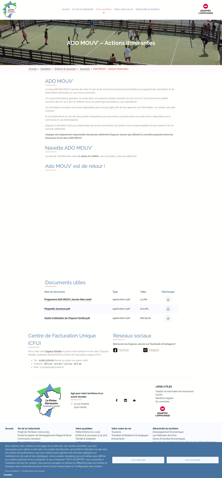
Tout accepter (192, 460)
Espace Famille (53, 351)
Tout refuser (138, 460)
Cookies (8, 474)
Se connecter (162, 401)
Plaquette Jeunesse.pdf (57, 308)
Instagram (154, 350)
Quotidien (45, 69)
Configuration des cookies (33, 471)
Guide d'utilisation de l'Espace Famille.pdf (67, 318)
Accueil (33, 69)
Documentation (12, 471)
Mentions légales (164, 398)
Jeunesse (85, 69)
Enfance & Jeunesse (65, 69)
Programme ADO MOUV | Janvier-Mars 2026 (67, 299)
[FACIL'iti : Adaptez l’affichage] (213, 9)
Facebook (124, 350)
